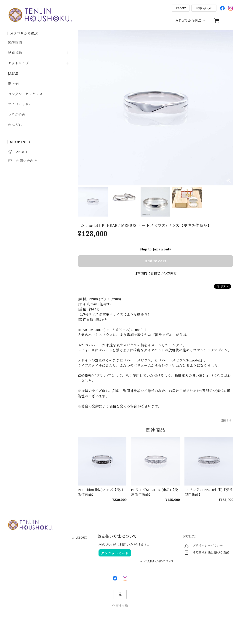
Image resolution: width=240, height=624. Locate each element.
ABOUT (180, 8)
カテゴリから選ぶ (190, 20)
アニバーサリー (20, 104)
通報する (226, 420)
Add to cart (155, 260)
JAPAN (13, 73)
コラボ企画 (17, 115)
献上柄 (13, 84)
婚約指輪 (15, 43)
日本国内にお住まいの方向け (155, 273)
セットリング (18, 63)
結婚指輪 (15, 53)
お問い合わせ (204, 8)
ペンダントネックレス (25, 94)
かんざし (15, 125)
